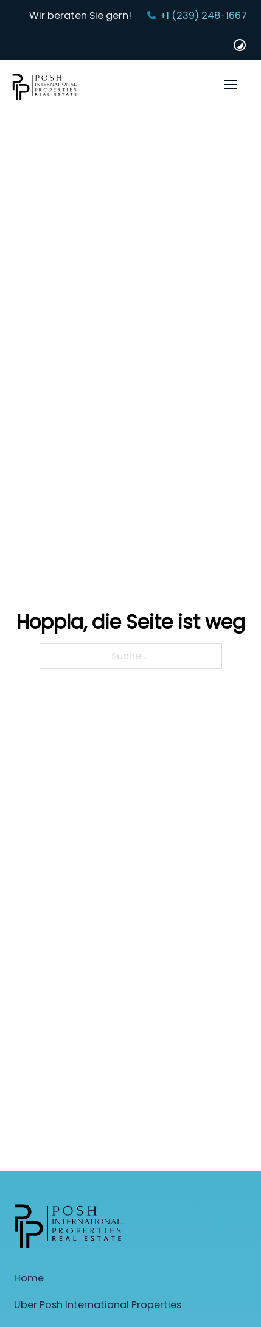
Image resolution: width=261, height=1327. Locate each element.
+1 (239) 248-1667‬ (203, 16)
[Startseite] (44, 89)
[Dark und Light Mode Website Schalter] (239, 45)
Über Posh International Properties (97, 1305)
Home (29, 1278)
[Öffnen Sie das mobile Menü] (230, 84)
